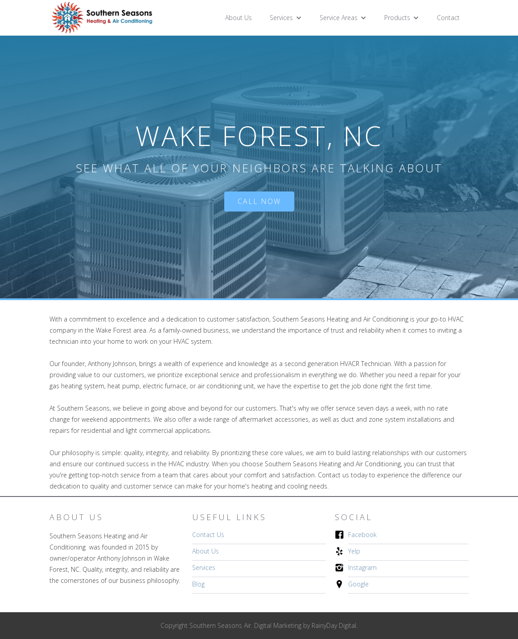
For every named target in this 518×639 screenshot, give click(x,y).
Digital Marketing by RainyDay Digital (305, 625)
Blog (198, 584)
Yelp (354, 551)
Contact (448, 17)
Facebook (362, 534)
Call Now (259, 201)
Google (358, 584)
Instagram (362, 567)
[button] (286, 17)
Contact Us (208, 534)
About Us (238, 17)
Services (203, 567)
